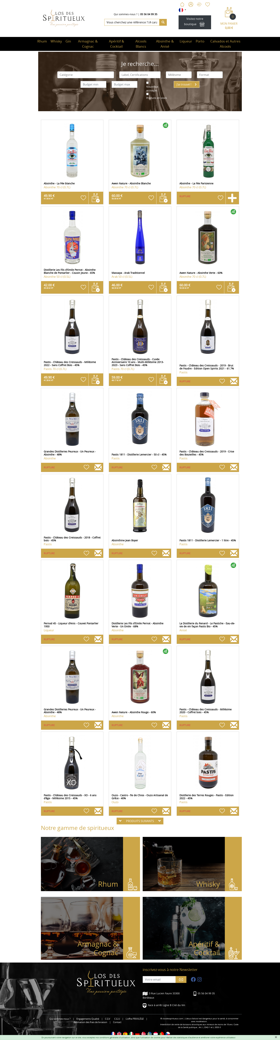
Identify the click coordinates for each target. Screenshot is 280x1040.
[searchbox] (86, 75)
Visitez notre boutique (195, 22)
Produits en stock (156, 98)
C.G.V (107, 1018)
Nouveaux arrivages (152, 88)
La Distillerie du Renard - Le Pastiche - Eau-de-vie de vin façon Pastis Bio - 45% (207, 625)
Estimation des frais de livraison (90, 1022)
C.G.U (117, 1018)
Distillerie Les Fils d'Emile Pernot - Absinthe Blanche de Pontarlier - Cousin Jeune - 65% (70, 271)
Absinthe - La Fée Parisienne (196, 183)
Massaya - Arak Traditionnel (128, 273)
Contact (117, 1022)
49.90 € (49, 196)
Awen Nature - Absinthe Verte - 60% (200, 273)
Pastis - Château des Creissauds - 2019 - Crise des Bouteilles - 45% (206, 453)
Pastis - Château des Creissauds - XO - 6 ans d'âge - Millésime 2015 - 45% (70, 797)
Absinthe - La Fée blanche (59, 183)
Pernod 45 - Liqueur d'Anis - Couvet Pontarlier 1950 (71, 625)
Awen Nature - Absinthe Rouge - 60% (134, 712)
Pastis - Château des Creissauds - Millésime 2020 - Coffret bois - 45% (205, 711)
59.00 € (117, 378)
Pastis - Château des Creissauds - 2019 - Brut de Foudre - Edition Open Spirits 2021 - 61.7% (206, 367)
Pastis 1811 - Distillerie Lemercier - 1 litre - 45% (207, 540)
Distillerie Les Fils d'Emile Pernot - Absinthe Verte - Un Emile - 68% (137, 625)
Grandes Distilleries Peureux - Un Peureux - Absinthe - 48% (70, 453)
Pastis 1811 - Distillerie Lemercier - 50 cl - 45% (139, 454)
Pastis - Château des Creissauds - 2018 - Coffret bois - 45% (72, 539)
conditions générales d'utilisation (114, 1037)
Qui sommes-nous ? (125, 14)
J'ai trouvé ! (187, 84)
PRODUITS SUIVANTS (140, 821)
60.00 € (117, 196)
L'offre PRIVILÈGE (135, 1018)
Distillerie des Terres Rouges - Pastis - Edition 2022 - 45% (206, 797)
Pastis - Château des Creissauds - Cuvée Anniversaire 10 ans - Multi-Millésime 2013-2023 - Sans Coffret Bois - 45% (138, 362)
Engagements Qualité (87, 1018)
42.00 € (49, 286)
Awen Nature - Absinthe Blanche (131, 183)
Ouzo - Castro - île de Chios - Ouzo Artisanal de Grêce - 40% (140, 797)
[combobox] (85, 74)
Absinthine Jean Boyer (125, 540)
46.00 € (117, 286)
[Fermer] (276, 1037)
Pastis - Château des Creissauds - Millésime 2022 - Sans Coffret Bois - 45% (70, 363)
